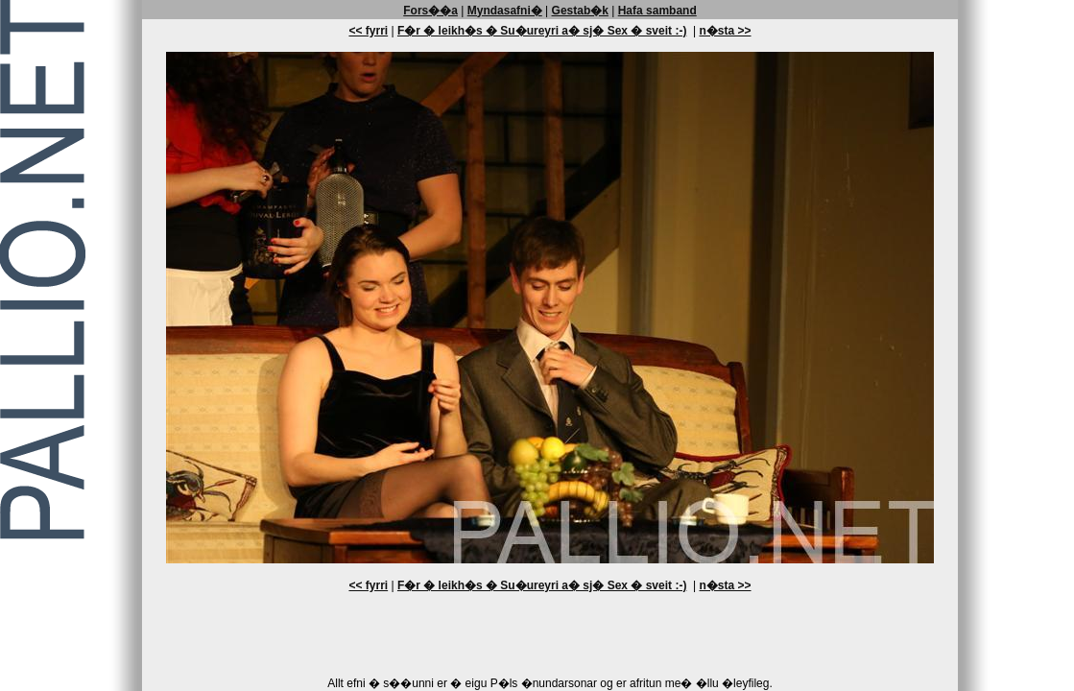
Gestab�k (580, 10)
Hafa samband (657, 10)
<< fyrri (368, 30)
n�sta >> (726, 30)
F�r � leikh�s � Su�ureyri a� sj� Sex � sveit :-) (541, 30)
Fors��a (430, 10)
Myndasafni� (504, 10)
